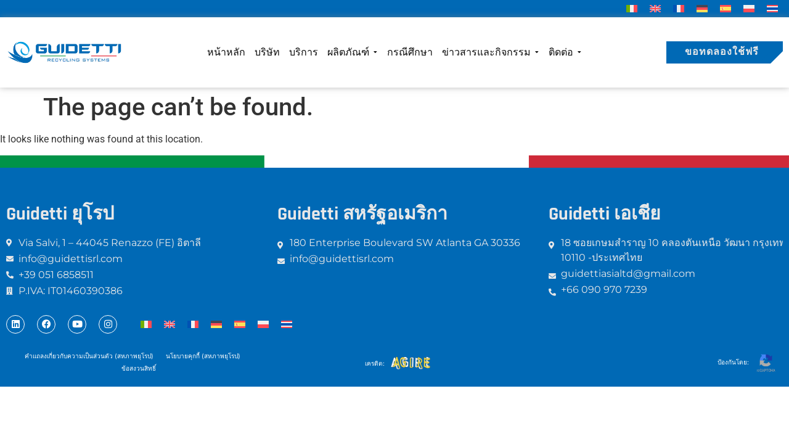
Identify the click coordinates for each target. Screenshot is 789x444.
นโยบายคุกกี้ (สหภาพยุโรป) (203, 356)
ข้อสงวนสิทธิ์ (138, 368)
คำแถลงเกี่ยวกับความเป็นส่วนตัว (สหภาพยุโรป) (89, 356)
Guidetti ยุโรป (60, 214)
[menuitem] (632, 8)
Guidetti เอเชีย (605, 214)
